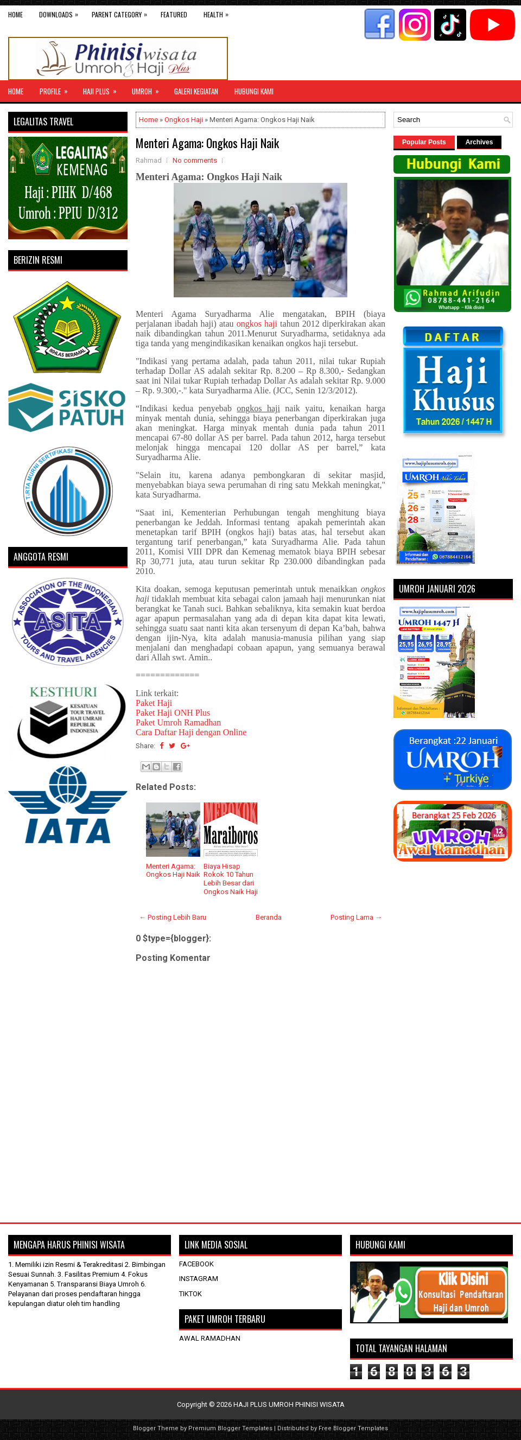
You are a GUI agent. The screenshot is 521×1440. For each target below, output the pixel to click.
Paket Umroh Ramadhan (178, 722)
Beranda (269, 917)
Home (15, 14)
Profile (57, 88)
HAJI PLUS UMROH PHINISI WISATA (289, 1404)
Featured (174, 14)
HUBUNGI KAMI (254, 91)
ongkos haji (257, 323)
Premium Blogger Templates (230, 1428)
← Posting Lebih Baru (172, 917)
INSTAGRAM (198, 1279)
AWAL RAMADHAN (209, 1338)
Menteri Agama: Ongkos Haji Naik (207, 142)
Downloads (61, 12)
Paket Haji (154, 703)
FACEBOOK (196, 1264)
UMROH (149, 88)
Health (219, 12)
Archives (479, 142)
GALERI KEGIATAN (196, 91)
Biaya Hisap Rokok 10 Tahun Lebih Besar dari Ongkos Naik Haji (231, 879)
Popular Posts (424, 142)
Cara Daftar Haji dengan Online (191, 732)
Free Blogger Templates (353, 1428)
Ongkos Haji (183, 120)
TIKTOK (190, 1294)
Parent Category (122, 12)
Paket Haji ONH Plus (173, 712)
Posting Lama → (356, 917)
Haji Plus (103, 88)
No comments (195, 160)
